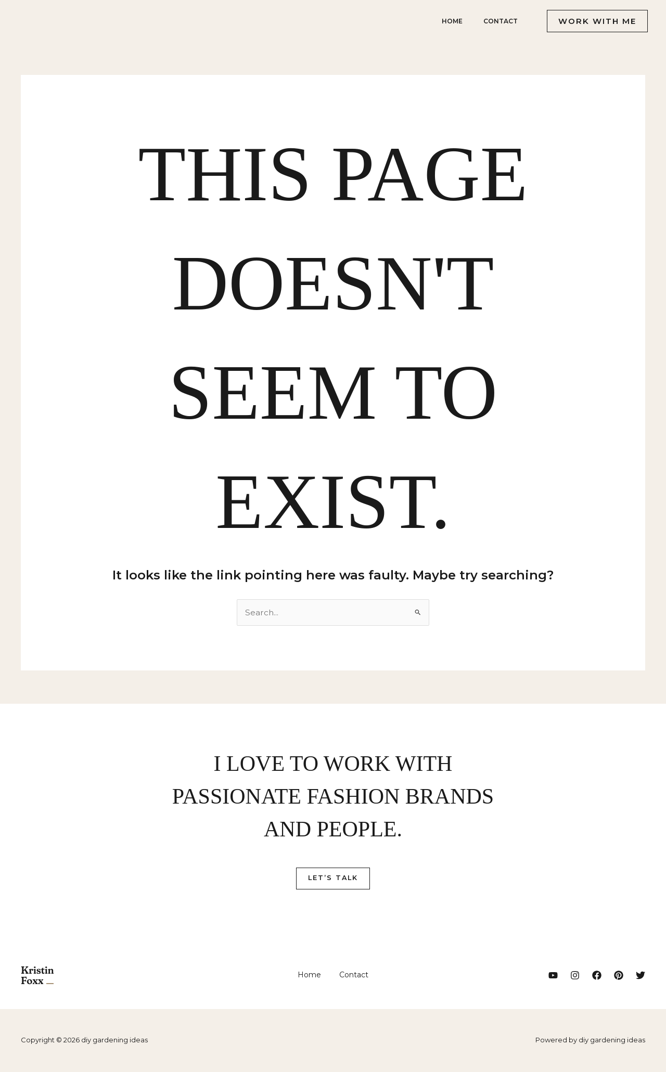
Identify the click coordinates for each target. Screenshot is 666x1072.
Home (446, 21)
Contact (498, 21)
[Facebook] (596, 975)
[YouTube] (553, 975)
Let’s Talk (333, 879)
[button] (593, 21)
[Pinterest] (618, 975)
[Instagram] (575, 975)
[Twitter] (640, 975)
